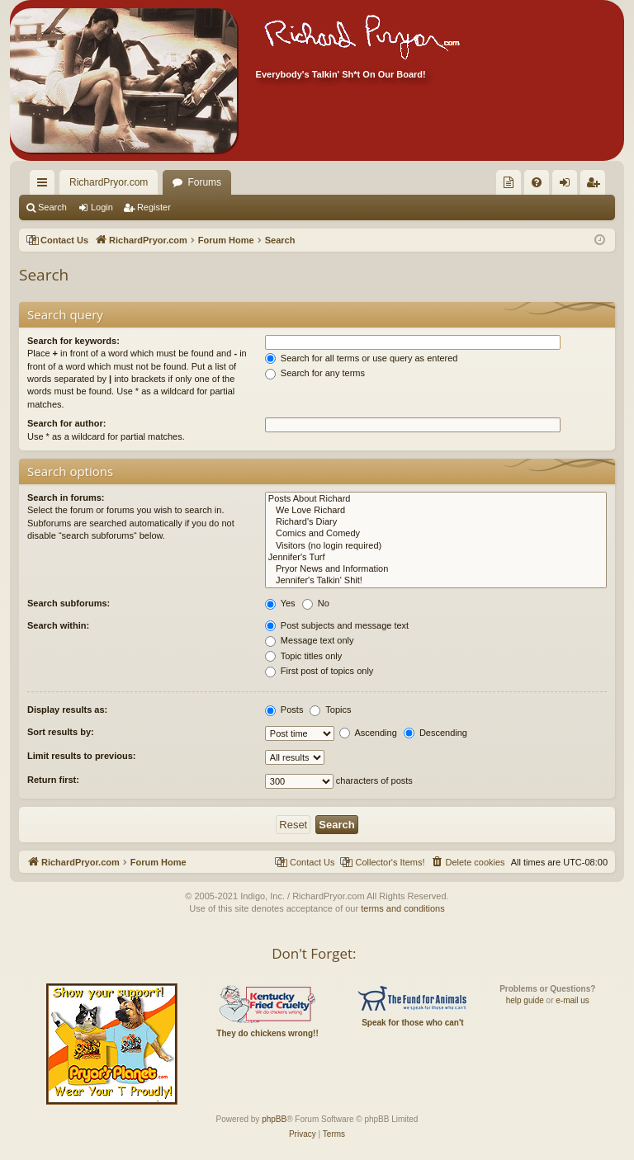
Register (154, 207)
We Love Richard (436, 510)
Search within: (58, 625)
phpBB (274, 1119)
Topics (330, 709)
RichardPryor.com (108, 182)
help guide (525, 1000)
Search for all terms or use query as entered (361, 358)
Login (102, 207)
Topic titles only (303, 656)
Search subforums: (68, 603)
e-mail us (572, 1000)
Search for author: (66, 423)
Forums (204, 182)
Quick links (45, 186)
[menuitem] (508, 182)
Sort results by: (60, 732)
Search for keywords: (73, 341)
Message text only (309, 640)
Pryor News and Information (436, 569)
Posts (284, 709)
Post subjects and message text (337, 625)
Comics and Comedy (436, 534)
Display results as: (67, 709)
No (315, 603)
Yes (280, 603)
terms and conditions (403, 908)
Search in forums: (66, 497)
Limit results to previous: (81, 756)
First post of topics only (319, 671)
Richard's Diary (436, 522)
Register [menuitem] (596, 186)
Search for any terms (315, 373)
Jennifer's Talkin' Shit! (436, 581)
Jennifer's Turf (436, 557)
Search (52, 207)
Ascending (368, 733)
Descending (435, 733)
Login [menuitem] (568, 186)
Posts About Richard (436, 499)
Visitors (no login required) (436, 546)
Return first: (53, 780)
